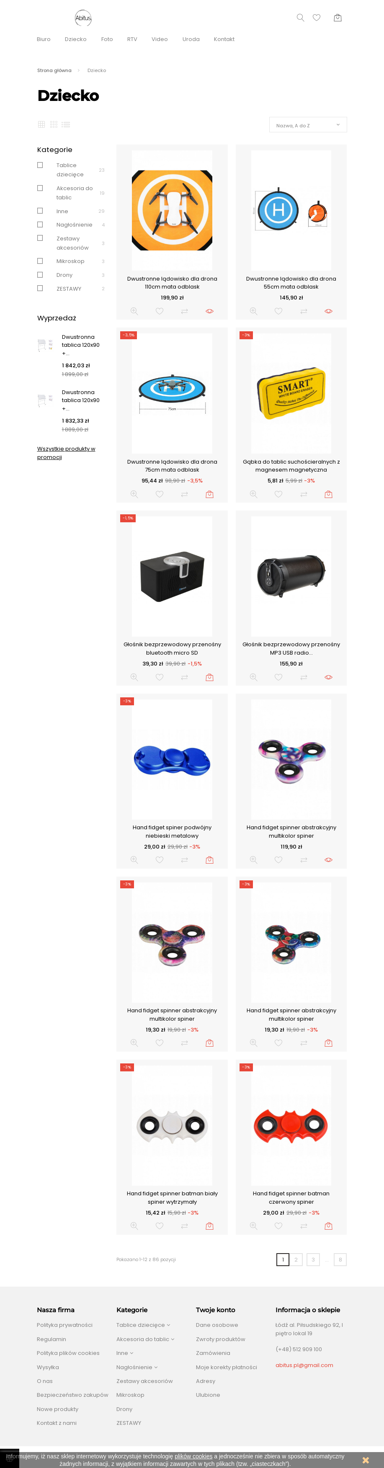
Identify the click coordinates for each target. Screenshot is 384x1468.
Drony (64, 275)
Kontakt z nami (57, 1423)
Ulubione (208, 1395)
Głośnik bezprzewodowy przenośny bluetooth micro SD (172, 648)
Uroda (191, 39)
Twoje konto (215, 1310)
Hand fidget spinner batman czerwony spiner (291, 1197)
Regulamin (51, 1339)
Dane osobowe (217, 1325)
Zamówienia (213, 1353)
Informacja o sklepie (308, 1310)
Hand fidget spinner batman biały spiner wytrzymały (172, 1197)
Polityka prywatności (65, 1325)
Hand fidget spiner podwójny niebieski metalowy (172, 831)
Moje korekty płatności (226, 1367)
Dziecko (76, 39)
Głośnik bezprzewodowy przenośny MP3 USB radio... (291, 648)
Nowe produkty (57, 1409)
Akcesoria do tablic (142, 1339)
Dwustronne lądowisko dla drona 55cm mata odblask (291, 283)
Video (160, 39)
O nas (45, 1381)
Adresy (205, 1381)
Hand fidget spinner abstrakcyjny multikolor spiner (291, 831)
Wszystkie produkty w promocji (66, 453)
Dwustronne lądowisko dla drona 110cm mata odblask (172, 283)
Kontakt (224, 39)
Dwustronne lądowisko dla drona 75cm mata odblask (172, 466)
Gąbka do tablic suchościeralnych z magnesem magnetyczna (291, 466)
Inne (62, 211)
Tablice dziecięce (140, 1325)
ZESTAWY (69, 289)
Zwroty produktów (220, 1339)
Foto (107, 39)
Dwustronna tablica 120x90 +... (81, 345)
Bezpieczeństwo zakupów (72, 1395)
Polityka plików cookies (68, 1353)
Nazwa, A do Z (293, 125)
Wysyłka (48, 1367)
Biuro (44, 39)
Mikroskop (71, 261)
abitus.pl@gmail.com (304, 1365)
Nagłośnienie (75, 225)
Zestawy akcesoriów (144, 1381)
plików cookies (193, 1456)
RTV (132, 39)
